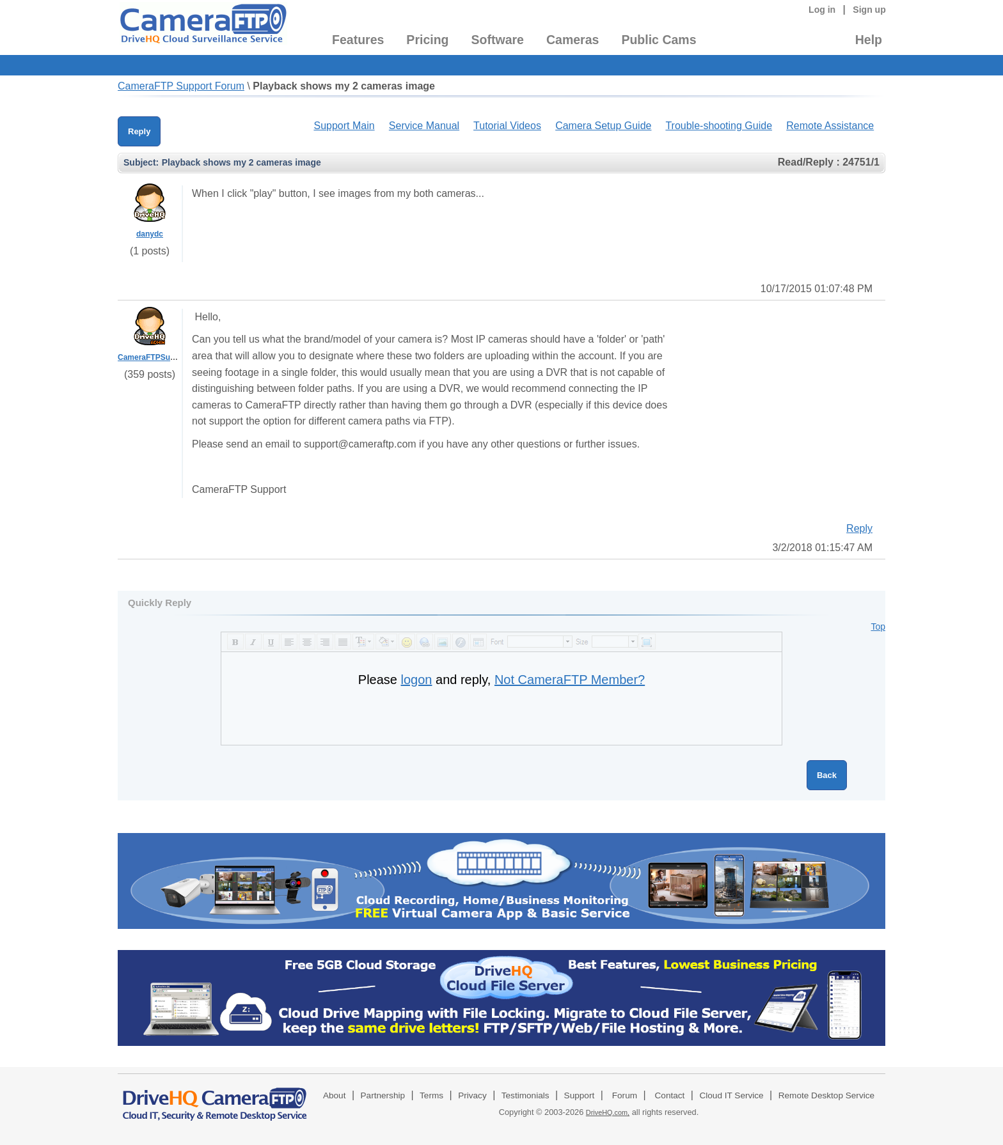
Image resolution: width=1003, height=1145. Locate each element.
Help (868, 40)
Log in (822, 9)
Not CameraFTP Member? (569, 680)
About (334, 1095)
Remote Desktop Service (826, 1095)
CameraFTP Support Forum (181, 86)
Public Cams (658, 40)
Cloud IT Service (731, 1095)
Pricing (427, 40)
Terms (431, 1095)
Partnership (383, 1095)
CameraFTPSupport (154, 357)
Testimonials (525, 1095)
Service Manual (424, 125)
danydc (149, 234)
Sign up (869, 9)
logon (416, 680)
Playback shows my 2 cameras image (344, 86)
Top (878, 626)
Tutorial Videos (507, 125)
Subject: (141, 162)
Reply (139, 131)
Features (358, 40)
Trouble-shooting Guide (718, 125)
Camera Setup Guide (603, 125)
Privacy (472, 1095)
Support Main (343, 125)
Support (579, 1095)
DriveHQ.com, (607, 1112)
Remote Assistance (830, 125)
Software (497, 40)
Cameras (572, 40)
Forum (624, 1095)
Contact (670, 1095)
